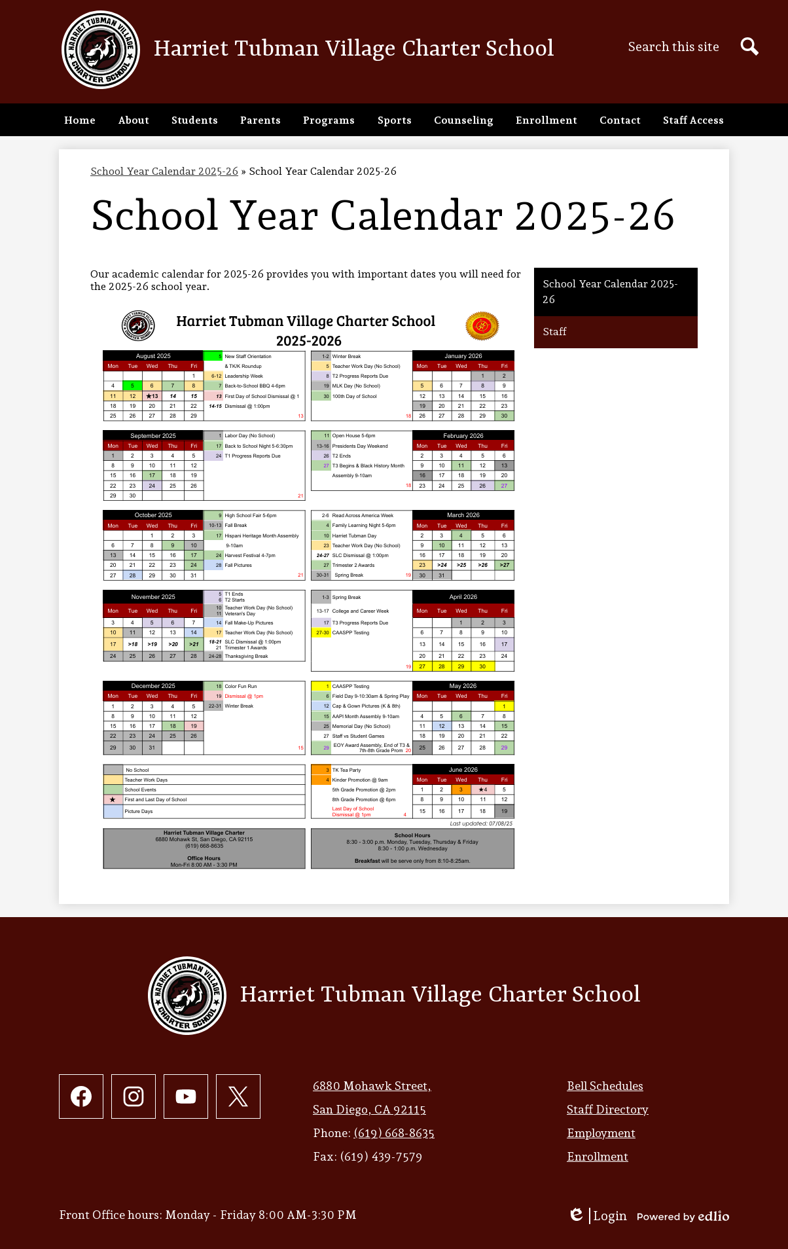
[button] (133, 119)
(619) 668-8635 (394, 1133)
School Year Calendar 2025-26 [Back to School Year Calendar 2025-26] (164, 171)
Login (597, 1216)
